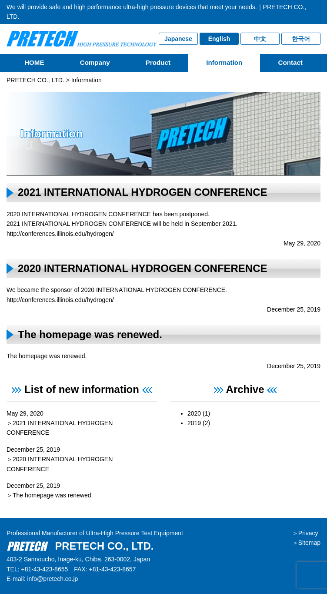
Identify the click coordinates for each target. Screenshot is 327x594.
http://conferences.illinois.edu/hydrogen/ (60, 233)
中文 (260, 38)
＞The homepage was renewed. (50, 495)
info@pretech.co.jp (52, 578)
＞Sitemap (306, 542)
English (219, 38)
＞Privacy (305, 533)
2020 (194, 413)
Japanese (178, 38)
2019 (194, 422)
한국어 (301, 38)
